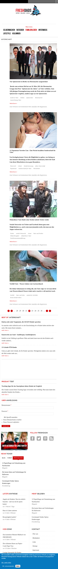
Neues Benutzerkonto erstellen (12, 420)
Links (34, 542)
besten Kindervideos (15, 297)
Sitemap (35, 546)
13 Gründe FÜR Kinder (9, 347)
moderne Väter (14, 97)
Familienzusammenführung (17, 238)
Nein (17, 566)
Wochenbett (36, 168)
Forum (9, 458)
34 (35, 311)
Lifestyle (7, 33)
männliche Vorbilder (32, 295)
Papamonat (13, 168)
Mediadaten (36, 538)
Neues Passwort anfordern (11, 422)
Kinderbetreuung (28, 166)
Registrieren (43, 106)
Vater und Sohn (20, 295)
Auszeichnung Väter (15, 100)
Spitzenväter (29, 97)
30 (23, 311)
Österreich (13, 166)
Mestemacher (38, 97)
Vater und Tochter (38, 233)
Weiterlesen (13, 103)
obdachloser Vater (26, 236)
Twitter (12, 233)
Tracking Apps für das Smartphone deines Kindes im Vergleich (22, 386)
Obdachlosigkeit (14, 236)
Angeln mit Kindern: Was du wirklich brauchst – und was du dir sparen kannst (14, 501)
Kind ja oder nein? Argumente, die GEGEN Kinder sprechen (21, 322)
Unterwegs (42, 30)
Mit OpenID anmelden (10, 417)
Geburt (20, 166)
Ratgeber (20, 30)
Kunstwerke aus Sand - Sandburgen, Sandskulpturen (19, 335)
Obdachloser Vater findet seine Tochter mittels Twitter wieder (29, 220)
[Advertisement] (31, 19)
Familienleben (31, 30)
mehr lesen (5, 330)
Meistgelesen (19, 457)
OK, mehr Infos (6, 562)
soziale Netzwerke (21, 233)
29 (20, 311)
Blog (3, 458)
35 (38, 311)
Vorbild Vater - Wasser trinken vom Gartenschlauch (26, 284)
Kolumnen (16, 33)
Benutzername (6, 405)
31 (26, 311)
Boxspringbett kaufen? (9, 517)
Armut (29, 233)
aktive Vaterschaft (40, 166)
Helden (22, 97)
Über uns (35, 534)
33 (32, 311)
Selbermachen (9, 30)
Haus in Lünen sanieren (10, 510)
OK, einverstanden (8, 566)
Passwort (5, 411)
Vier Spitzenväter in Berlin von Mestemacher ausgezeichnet (29, 81)
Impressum (36, 550)
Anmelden (34, 106)
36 (41, 311)
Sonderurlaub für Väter (25, 168)
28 (17, 311)
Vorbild (12, 295)
